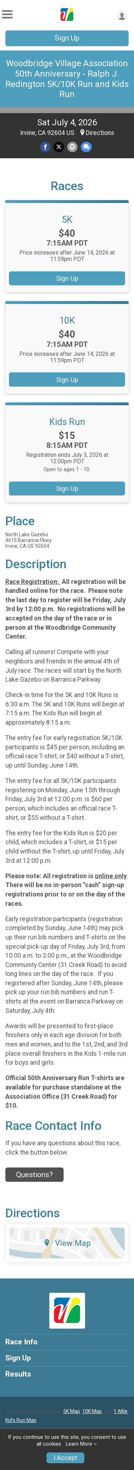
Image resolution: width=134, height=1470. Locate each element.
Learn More (79, 1444)
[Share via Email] (72, 147)
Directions (100, 132)
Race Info (21, 1342)
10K (67, 320)
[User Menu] (122, 15)
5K (67, 219)
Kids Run (67, 421)
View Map (67, 1243)
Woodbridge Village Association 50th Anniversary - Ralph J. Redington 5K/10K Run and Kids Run (67, 78)
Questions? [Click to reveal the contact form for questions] (34, 1174)
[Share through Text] (86, 147)
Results (18, 1374)
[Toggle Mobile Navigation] (7, 14)
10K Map (92, 1411)
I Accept (65, 1457)
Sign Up (67, 38)
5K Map (71, 1411)
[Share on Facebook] (45, 147)
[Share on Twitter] (59, 147)
